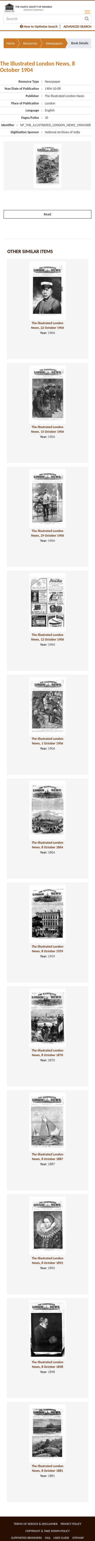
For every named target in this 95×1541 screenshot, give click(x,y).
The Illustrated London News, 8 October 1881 (47, 1468)
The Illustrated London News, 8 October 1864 (47, 845)
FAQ (47, 1538)
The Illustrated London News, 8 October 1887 (47, 1156)
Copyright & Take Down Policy (47, 1531)
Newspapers (54, 43)
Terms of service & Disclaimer (35, 1524)
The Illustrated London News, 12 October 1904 (47, 637)
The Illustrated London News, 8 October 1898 (47, 1364)
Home (10, 43)
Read (47, 214)
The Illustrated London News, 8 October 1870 (47, 1052)
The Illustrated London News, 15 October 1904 (47, 429)
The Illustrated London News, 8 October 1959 (47, 948)
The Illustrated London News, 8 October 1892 (47, 1260)
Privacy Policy (71, 1524)
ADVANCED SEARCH (77, 26)
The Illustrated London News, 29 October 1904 (47, 533)
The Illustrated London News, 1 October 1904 (47, 741)
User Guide (61, 1538)
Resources (30, 43)
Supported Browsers (26, 1538)
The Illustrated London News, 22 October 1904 (47, 325)
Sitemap (78, 1538)
